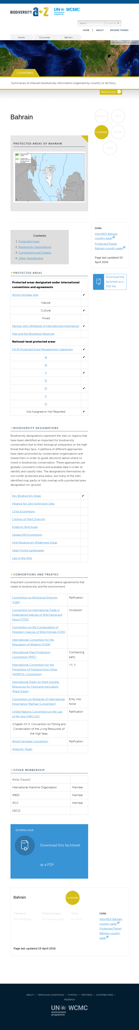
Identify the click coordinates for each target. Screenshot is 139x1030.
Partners (86, 995)
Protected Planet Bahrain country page (110, 933)
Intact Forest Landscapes (28, 550)
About (100, 30)
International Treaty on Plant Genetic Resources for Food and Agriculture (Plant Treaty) (35, 686)
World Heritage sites (25, 295)
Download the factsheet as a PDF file (115, 281)
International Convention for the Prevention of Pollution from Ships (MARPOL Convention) (34, 669)
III (46, 380)
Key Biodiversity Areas (26, 496)
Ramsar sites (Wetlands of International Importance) (45, 326)
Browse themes (119, 30)
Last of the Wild (22, 558)
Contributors (104, 995)
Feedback (69, 999)
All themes (111, 23)
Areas (118, 116)
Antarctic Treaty (22, 749)
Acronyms (101, 116)
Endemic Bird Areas (25, 527)
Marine (118, 132)
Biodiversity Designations (34, 247)
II (46, 372)
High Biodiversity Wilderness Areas (34, 542)
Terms (109, 148)
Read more (108, 92)
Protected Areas (28, 241)
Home (86, 30)
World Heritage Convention (30, 741)
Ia (46, 357)
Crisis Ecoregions (23, 511)
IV (46, 388)
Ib (46, 365)
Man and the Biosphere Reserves (33, 333)
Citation (72, 995)
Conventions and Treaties (34, 252)
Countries (44, 37)
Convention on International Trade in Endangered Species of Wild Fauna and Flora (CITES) (37, 614)
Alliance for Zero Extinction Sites (33, 503)
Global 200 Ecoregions (27, 534)
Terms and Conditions (51, 995)
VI (46, 404)
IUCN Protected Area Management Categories (42, 349)
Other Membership (30, 258)
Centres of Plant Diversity (28, 519)
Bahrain (69, 37)
